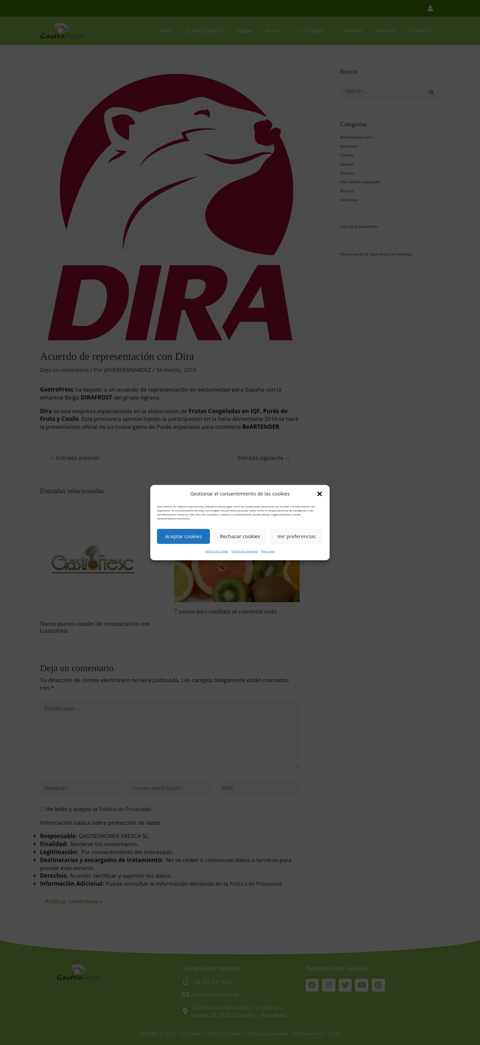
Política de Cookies (216, 551)
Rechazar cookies (240, 536)
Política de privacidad (245, 551)
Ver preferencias (296, 536)
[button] (319, 494)
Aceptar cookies (183, 536)
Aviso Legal (268, 551)
